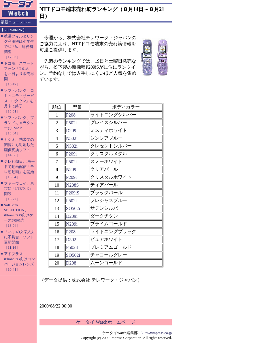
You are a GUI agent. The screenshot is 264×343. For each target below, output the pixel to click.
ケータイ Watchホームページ (105, 322)
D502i (72, 239)
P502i (71, 122)
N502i (72, 138)
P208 (71, 115)
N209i (72, 169)
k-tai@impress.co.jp (157, 333)
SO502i (73, 208)
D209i (72, 130)
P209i (71, 153)
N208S (72, 185)
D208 (71, 262)
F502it (72, 247)
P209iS (72, 192)
